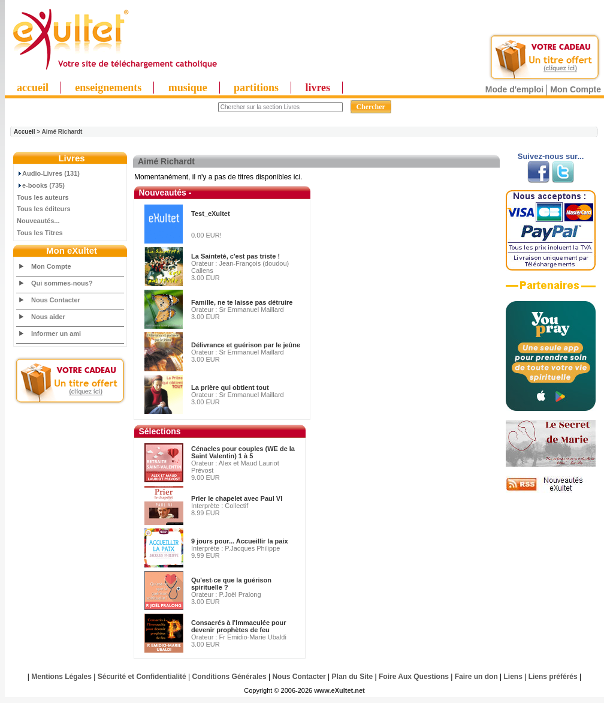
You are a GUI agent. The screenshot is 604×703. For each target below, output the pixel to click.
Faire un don (476, 676)
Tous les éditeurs (44, 208)
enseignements (108, 88)
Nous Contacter (55, 300)
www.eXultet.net (339, 690)
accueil (33, 88)
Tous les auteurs (43, 197)
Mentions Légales (61, 676)
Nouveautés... (38, 220)
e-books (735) (41, 185)
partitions (256, 88)
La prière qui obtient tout (230, 387)
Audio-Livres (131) (48, 173)
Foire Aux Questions (414, 676)
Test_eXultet (210, 213)
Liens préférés (553, 676)
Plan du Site (352, 676)
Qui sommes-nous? (62, 283)
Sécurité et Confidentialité (142, 676)
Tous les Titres (40, 232)
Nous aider (48, 316)
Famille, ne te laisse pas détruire (241, 302)
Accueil (24, 131)
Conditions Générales (229, 676)
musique (187, 88)
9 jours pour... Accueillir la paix (239, 541)
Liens (513, 676)
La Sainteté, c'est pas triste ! (235, 256)
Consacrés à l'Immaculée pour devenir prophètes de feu (238, 626)
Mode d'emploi (514, 89)
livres (317, 88)
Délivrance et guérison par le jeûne (245, 345)
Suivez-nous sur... (551, 156)
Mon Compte (575, 89)
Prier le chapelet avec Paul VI (236, 498)
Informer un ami (56, 333)
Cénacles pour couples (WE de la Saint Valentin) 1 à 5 (243, 452)
